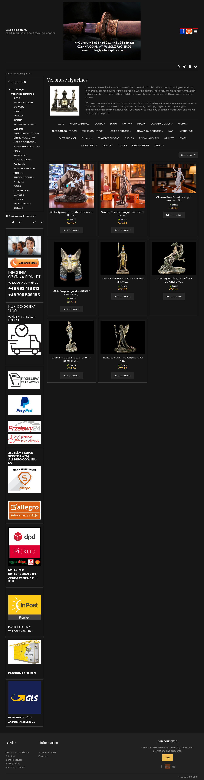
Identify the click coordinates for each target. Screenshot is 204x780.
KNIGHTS (129, 138)
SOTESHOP (193, 777)
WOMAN (182, 123)
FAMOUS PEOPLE (140, 145)
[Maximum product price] (34, 222)
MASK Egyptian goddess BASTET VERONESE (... (71, 293)
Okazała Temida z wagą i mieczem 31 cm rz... (122, 214)
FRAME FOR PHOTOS (108, 138)
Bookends (87, 138)
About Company (47, 749)
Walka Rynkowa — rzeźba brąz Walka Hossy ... (71, 214)
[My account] (190, 66)
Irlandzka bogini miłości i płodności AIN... (123, 360)
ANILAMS (159, 145)
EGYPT (113, 123)
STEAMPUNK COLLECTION (149, 131)
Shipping (10, 753)
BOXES (183, 138)
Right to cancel (14, 756)
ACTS (61, 123)
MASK (171, 131)
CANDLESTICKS (89, 145)
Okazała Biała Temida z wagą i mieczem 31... (173, 199)
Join (167, 757)
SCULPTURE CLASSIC (162, 123)
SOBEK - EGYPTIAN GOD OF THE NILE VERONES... (123, 280)
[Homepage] (102, 31)
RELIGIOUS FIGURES (149, 138)
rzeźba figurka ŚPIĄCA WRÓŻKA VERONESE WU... (173, 280)
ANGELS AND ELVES (79, 123)
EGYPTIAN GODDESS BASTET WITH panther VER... (71, 360)
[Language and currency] (195, 66)
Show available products (21, 216)
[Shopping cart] (184, 66)
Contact (42, 753)
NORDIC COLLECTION (120, 131)
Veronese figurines (22, 93)
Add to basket (71, 230)
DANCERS (108, 145)
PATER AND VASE (67, 138)
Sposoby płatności (15, 764)
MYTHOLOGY (186, 131)
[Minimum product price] (12, 222)
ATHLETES (169, 138)
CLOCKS (122, 145)
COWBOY (100, 123)
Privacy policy (13, 760)
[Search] (179, 66)
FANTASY (127, 123)
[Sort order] (187, 155)
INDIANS (141, 123)
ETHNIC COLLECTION (92, 131)
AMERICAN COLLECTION (64, 131)
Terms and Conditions (17, 749)
